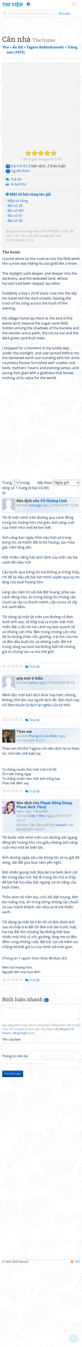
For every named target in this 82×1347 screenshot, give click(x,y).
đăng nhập (20, 1114)
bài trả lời (16, 247)
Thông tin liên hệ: (15, 1137)
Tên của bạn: (11, 1121)
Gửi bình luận (13, 1155)
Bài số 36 (15, 302)
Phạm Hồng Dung (56, 884)
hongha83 (47, 317)
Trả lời (16, 260)
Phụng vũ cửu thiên (43, 817)
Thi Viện (12, 4)
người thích (18, 252)
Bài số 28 (15, 287)
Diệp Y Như (36, 897)
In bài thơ (18, 265)
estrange (26, 312)
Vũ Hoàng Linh (53, 582)
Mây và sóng (18, 282)
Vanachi (61, 906)
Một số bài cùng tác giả (28, 276)
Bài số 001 (16, 292)
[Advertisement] (41, 66)
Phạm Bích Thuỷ (31, 888)
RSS (75, 1343)
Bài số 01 (15, 297)
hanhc (33, 764)
